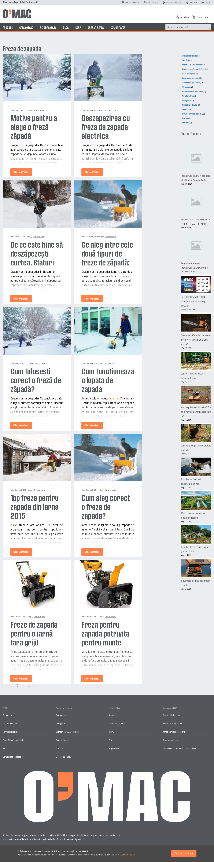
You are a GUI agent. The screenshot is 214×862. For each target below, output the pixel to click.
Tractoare (186, 118)
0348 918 (193, 2)
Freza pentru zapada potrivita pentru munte (105, 633)
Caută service (152, 2)
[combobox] (188, 27)
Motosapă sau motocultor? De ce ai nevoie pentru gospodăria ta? (196, 412)
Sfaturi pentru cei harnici (191, 114)
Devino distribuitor (173, 2)
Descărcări (186, 60)
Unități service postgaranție (175, 732)
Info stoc (60, 748)
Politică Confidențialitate (13, 740)
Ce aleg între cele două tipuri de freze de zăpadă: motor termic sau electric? (107, 253)
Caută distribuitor (132, 2)
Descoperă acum (127, 854)
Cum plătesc (61, 723)
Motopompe (186, 100)
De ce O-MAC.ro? (10, 723)
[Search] (208, 27)
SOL (111, 740)
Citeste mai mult (21, 172)
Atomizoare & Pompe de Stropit (194, 69)
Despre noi (7, 715)
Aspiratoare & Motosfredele (192, 65)
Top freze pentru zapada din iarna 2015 (34, 506)
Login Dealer (114, 748)
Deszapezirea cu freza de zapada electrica (105, 126)
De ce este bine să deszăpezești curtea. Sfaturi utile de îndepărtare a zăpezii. (36, 253)
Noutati (185, 109)
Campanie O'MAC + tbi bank (67, 732)
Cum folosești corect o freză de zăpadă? (35, 380)
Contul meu (185, 17)
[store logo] (17, 13)
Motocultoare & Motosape (192, 91)
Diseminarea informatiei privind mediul (179, 748)
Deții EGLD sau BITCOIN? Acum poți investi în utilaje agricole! (193, 301)
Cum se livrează (63, 740)
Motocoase (186, 87)
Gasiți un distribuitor (171, 715)
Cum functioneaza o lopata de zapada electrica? (107, 380)
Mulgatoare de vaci (189, 105)
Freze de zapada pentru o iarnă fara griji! (34, 633)
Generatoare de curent (191, 78)
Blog (5, 748)
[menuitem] (8, 27)
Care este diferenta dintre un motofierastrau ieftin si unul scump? (195, 340)
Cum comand (61, 715)
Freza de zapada (38, 110)
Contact (207, 2)
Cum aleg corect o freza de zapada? (105, 506)
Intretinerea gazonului (191, 82)
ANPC (111, 732)
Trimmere (185, 123)
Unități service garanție (172, 723)
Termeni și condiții (10, 732)
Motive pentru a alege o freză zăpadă (33, 126)
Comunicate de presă (190, 56)
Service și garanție (117, 723)
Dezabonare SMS (63, 757)
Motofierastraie (188, 96)
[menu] (107, 27)
